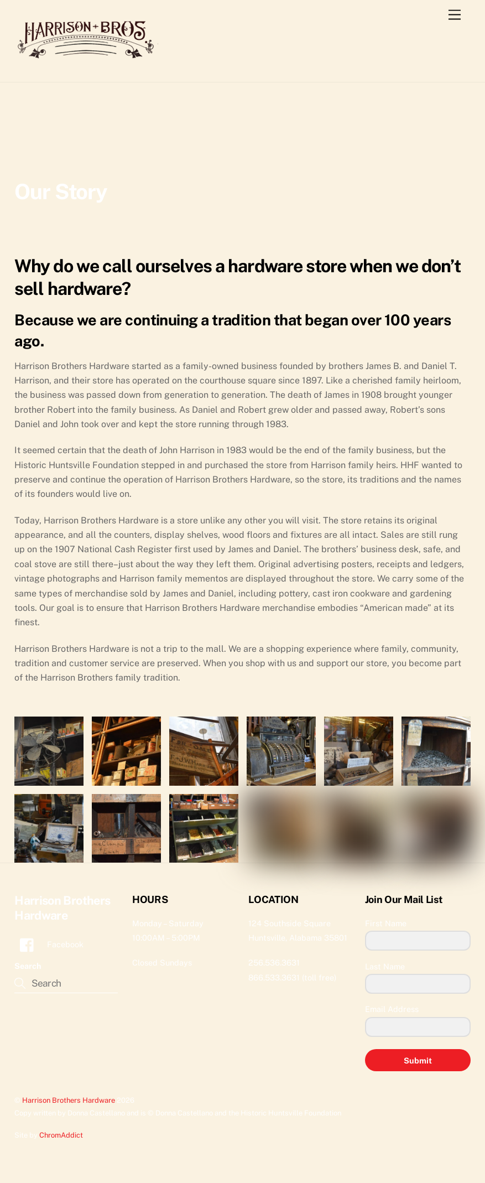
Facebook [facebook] (49, 944)
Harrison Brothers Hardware (68, 1100)
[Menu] (455, 15)
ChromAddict (61, 1135)
